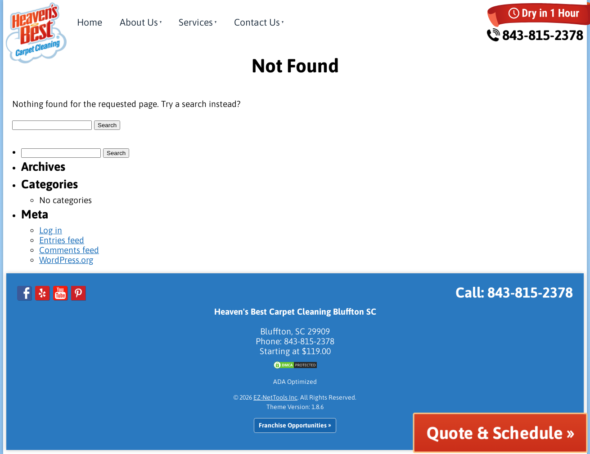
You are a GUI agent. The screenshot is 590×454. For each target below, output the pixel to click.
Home (89, 22)
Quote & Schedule (494, 433)
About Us (139, 22)
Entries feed (61, 240)
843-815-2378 (535, 35)
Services (196, 22)
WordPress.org (66, 260)
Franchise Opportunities (293, 425)
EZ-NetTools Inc (275, 397)
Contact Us (257, 22)
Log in (50, 230)
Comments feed (69, 250)
